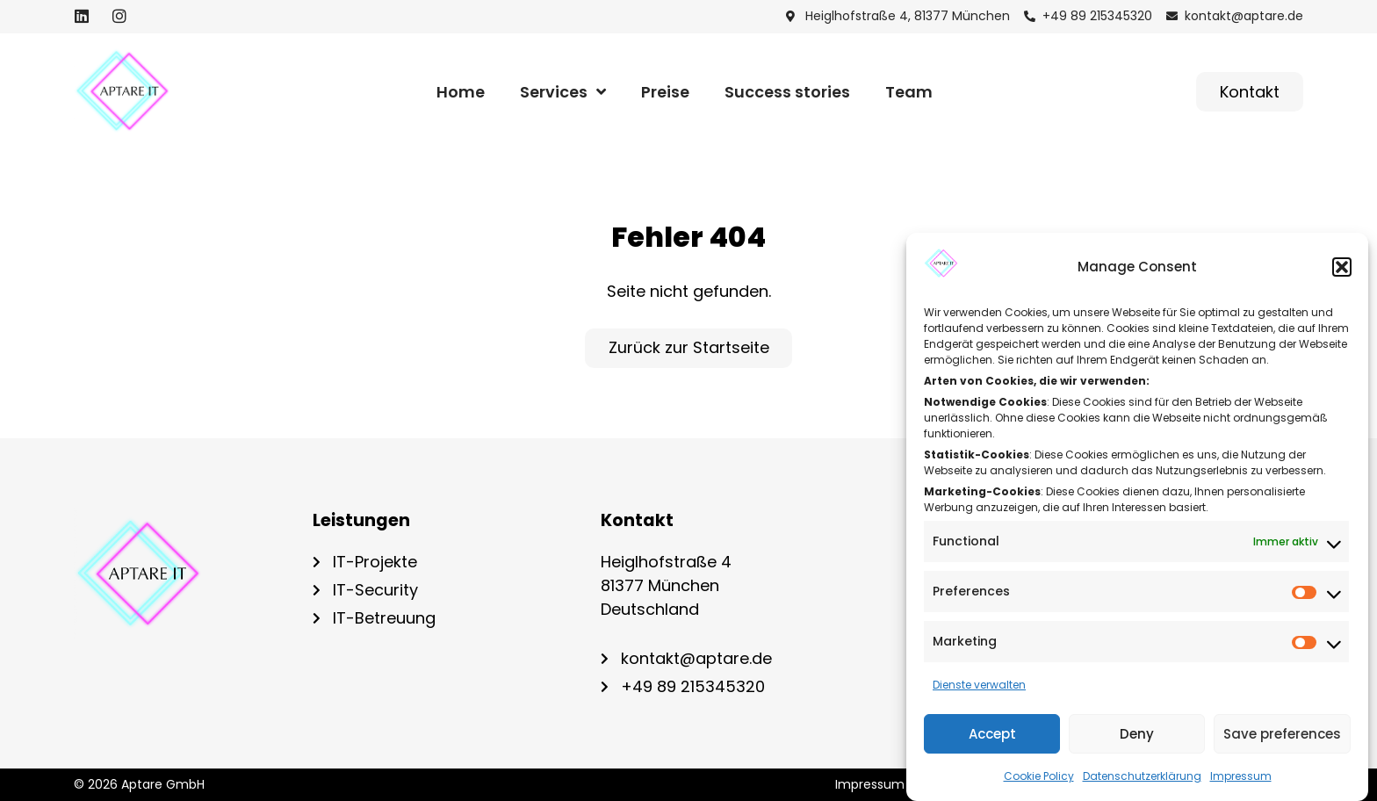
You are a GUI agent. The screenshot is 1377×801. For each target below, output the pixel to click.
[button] (1342, 267)
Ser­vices (563, 92)
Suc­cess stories (787, 92)
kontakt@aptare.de (696, 658)
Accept (992, 734)
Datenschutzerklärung (1142, 776)
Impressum (1241, 776)
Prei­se (665, 92)
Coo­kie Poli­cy (1039, 776)
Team (909, 92)
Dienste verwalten (979, 684)
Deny (1137, 734)
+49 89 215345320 (693, 686)
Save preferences (1282, 734)
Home (460, 92)
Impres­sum (870, 784)
